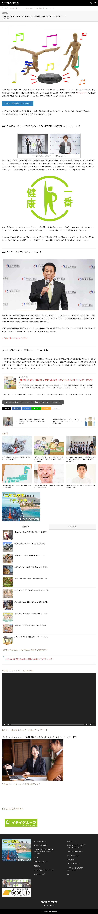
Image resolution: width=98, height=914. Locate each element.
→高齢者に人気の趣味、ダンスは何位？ (17, 103)
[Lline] (36, 408)
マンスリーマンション (73, 855)
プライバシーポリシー (41, 862)
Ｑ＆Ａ (36, 858)
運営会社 (37, 866)
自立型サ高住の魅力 (40, 845)
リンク (69, 874)
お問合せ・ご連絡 (39, 874)
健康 (5, 13)
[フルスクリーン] (94, 724)
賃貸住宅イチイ (71, 841)
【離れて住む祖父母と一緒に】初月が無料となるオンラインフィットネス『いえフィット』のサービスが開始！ (55, 381)
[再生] (4, 724)
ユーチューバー (82, 93)
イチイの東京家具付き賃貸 (75, 851)
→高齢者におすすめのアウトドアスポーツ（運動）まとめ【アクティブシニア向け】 (33, 402)
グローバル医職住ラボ (73, 864)
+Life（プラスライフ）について (43, 870)
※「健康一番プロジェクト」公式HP (14, 338)
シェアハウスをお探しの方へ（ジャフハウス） (75, 869)
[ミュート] (90, 724)
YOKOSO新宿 (71, 859)
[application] (49, 699)
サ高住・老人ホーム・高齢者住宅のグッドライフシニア (76, 846)
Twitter (47, 905)
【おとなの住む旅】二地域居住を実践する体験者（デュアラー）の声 (28, 659)
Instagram (44, 905)
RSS (53, 905)
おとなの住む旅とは (40, 841)
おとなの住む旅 (49, 902)
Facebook (50, 905)
